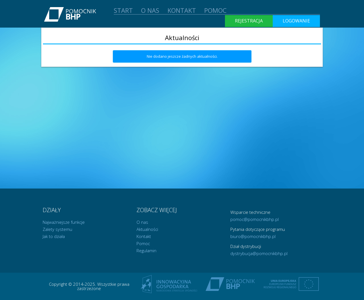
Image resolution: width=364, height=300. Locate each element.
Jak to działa (54, 236)
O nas (142, 222)
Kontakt (143, 236)
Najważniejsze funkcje (64, 222)
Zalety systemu (57, 229)
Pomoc (143, 243)
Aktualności (147, 229)
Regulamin (146, 250)
